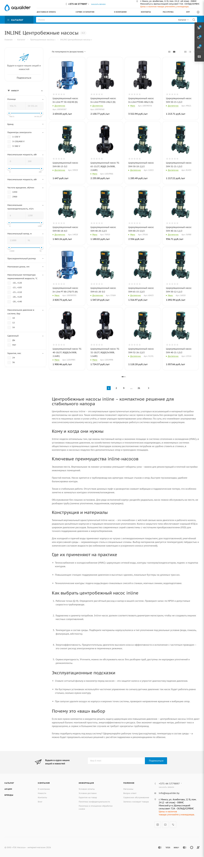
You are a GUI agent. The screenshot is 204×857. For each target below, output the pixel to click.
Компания (44, 783)
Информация (86, 783)
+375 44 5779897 (77, 4)
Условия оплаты (87, 789)
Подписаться (156, 760)
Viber (173, 824)
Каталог (9, 783)
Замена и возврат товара (136, 801)
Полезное (128, 783)
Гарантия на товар (88, 797)
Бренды (9, 795)
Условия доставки (87, 793)
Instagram (157, 824)
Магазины (128, 789)
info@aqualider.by (169, 793)
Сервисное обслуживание (136, 797)
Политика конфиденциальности (94, 801)
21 (139, 388)
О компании (44, 789)
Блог (40, 801)
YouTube (165, 824)
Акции (8, 789)
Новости (42, 793)
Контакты (42, 797)
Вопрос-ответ (129, 793)
